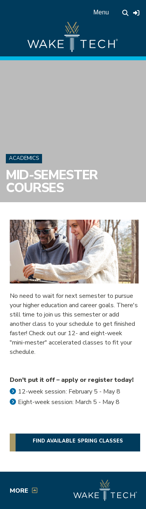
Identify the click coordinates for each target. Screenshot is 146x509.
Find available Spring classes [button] (78, 440)
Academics (24, 158)
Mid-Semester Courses (52, 181)
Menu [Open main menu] (101, 12)
